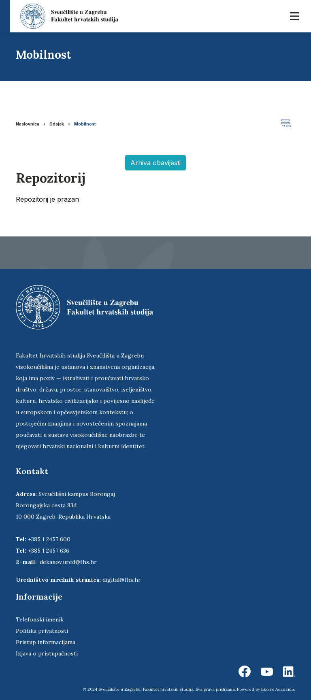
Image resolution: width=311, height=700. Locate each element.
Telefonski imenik (40, 619)
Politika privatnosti (42, 630)
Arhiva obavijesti (155, 163)
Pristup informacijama (45, 642)
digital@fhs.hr (121, 579)
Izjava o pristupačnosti (47, 653)
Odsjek (56, 123)
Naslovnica (27, 123)
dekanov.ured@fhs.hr (68, 562)
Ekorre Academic (278, 689)
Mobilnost (85, 123)
